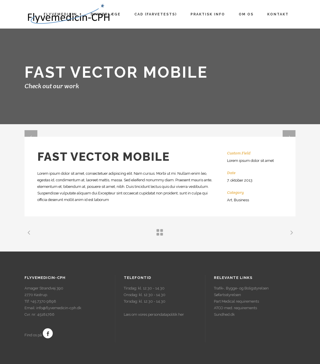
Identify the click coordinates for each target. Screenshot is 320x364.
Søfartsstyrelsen (227, 295)
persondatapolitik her (166, 314)
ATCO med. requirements (235, 308)
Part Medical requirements (236, 301)
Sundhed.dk (224, 314)
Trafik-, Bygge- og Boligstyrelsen (241, 288)
